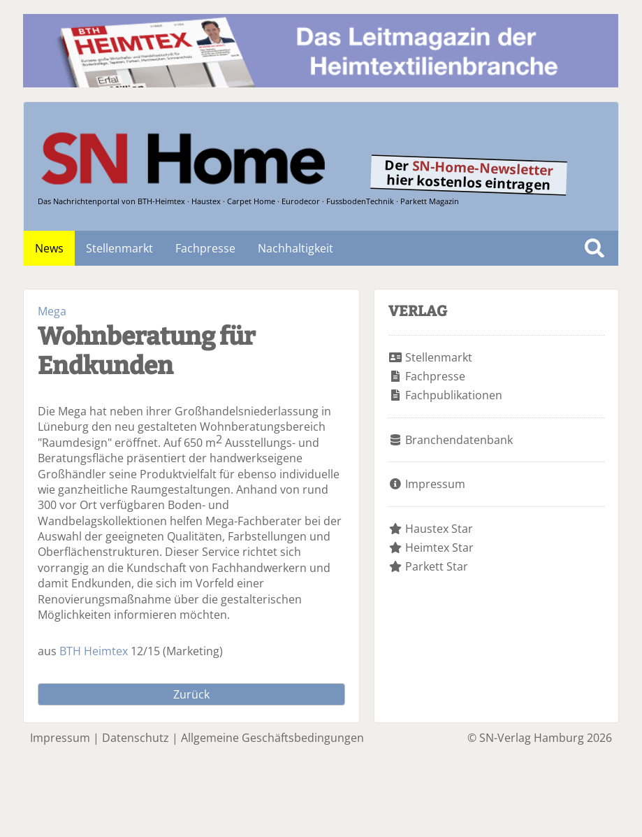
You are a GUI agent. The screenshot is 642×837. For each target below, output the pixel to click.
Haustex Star (439, 528)
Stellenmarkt (119, 248)
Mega (52, 311)
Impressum (435, 484)
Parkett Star (436, 566)
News (49, 248)
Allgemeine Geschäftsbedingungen (272, 737)
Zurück (191, 694)
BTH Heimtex (93, 651)
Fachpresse (205, 248)
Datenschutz (135, 737)
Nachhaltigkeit (295, 248)
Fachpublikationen (453, 395)
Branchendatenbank (459, 440)
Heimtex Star (439, 547)
